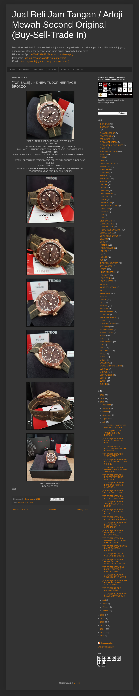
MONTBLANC (105, 293)
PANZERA (104, 308)
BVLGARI (104, 182)
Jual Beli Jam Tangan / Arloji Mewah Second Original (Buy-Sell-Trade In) (67, 24)
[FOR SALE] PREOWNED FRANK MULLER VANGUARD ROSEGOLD (113, 561)
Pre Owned (39, 69)
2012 (102, 636)
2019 (102, 402)
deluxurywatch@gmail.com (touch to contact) (44, 61)
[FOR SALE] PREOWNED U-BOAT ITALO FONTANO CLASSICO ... (113, 485)
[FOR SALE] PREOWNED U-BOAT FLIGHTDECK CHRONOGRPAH (113, 569)
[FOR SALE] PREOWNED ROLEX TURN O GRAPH (113, 497)
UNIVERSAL (105, 363)
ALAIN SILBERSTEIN (108, 142)
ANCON (103, 148)
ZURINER (104, 384)
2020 (102, 398)
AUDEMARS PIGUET (108, 151)
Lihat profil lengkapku (106, 647)
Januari (105, 611)
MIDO (102, 290)
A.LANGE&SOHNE (107, 133)
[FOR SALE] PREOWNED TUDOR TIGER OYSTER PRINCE (113, 504)
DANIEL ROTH (106, 203)
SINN (102, 345)
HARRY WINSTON (107, 248)
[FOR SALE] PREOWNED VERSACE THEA (112, 455)
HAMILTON (104, 245)
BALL (102, 160)
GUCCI (103, 242)
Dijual (102, 215)
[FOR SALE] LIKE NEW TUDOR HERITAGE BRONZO (111, 433)
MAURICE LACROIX (108, 287)
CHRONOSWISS (106, 194)
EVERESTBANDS (107, 224)
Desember (106, 405)
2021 (102, 395)
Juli (103, 422)
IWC (101, 260)
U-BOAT (103, 360)
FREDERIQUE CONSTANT (111, 230)
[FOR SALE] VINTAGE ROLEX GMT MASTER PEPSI (114, 426)
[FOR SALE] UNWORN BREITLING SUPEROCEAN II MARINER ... (114, 448)
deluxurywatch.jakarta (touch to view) (45, 58)
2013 (102, 632)
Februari (105, 607)
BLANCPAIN (105, 169)
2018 (102, 615)
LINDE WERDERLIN (108, 272)
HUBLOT (103, 257)
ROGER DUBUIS (107, 333)
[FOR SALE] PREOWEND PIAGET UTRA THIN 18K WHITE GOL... (113, 477)
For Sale (52, 69)
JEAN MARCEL (106, 266)
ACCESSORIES (106, 136)
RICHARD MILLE (107, 330)
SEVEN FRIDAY (106, 342)
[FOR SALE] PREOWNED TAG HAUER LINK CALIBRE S (114, 595)
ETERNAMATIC (106, 221)
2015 (102, 625)
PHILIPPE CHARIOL (108, 317)
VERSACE (104, 369)
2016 (102, 622)
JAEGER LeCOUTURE (109, 263)
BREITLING (104, 178)
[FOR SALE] (105, 124)
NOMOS (103, 296)
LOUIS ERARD (106, 278)
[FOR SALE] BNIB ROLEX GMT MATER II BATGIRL (113, 555)
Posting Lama (82, 510)
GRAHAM (104, 239)
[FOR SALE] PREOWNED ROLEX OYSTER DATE (112, 491)
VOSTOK (103, 378)
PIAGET (103, 321)
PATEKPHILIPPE (106, 311)
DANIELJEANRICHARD (109, 206)
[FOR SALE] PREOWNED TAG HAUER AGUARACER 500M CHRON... (114, 462)
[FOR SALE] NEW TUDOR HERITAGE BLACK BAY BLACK (112, 511)
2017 (102, 618)
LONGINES (104, 275)
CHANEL (103, 187)
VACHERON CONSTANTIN (111, 366)
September (106, 415)
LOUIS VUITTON (106, 281)
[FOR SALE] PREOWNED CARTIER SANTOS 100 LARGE (112, 441)
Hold (102, 254)
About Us (65, 69)
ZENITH (103, 381)
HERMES (103, 251)
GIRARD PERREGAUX (109, 236)
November (106, 408)
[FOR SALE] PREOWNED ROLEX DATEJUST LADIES (114, 518)
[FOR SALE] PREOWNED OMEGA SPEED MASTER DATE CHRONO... (113, 533)
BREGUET (104, 175)
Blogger (77, 683)
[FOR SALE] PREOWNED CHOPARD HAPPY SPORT (114, 576)
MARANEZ (104, 284)
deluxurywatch (107, 643)
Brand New (24, 69)
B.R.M (102, 157)
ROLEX (103, 336)
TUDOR (30, 502)
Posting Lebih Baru (20, 510)
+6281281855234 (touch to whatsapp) (52, 54)
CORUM (103, 200)
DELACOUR (105, 209)
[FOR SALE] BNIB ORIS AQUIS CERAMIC (111, 589)
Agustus (105, 419)
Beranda (52, 510)
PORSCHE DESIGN (108, 324)
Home (12, 69)
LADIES (103, 269)
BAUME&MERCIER (107, 163)
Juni (104, 600)
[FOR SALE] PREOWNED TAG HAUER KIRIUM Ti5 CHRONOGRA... (114, 525)
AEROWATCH (105, 139)
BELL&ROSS (105, 166)
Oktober (105, 412)
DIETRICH (104, 212)
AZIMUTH (104, 154)
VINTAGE (104, 372)
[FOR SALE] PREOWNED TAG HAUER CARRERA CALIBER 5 (114, 548)
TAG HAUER (105, 351)
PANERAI (104, 305)
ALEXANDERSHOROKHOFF (111, 145)
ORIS (102, 302)
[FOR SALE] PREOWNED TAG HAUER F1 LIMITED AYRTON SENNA (114, 582)
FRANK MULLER (107, 227)
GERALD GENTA (107, 233)
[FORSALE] (22, 502)
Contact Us (78, 69)
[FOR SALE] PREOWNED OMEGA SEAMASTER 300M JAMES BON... (114, 469)
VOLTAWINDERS (107, 375)
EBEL (102, 218)
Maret (104, 604)
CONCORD (104, 197)
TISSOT (103, 354)
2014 (102, 629)
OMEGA (103, 299)
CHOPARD (104, 191)
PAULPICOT (105, 315)
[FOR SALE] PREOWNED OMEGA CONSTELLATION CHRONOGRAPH (114, 540)
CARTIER (104, 185)
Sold (101, 348)
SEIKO (102, 339)
